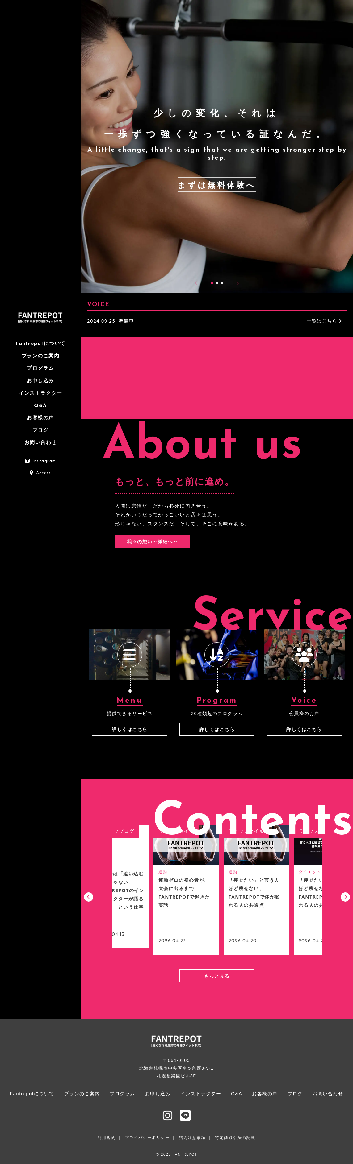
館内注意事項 (192, 1137)
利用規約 (107, 1137)
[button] (212, 283)
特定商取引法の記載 (235, 1137)
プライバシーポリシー (147, 1137)
